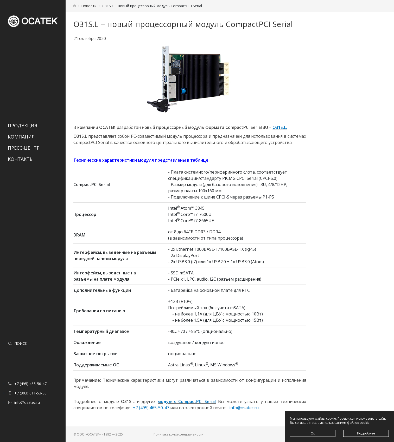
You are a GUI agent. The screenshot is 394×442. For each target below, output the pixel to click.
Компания (21, 137)
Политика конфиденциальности (179, 434)
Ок (313, 433)
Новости (89, 5)
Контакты (21, 159)
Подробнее (366, 433)
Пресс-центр (24, 148)
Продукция (22, 125)
